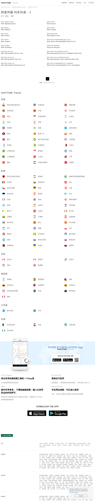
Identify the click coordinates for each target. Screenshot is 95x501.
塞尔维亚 (50, 464)
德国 (43, 461)
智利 (63, 466)
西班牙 (56, 461)
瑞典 (54, 464)
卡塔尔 (53, 457)
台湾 (83, 457)
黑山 (72, 462)
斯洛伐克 (65, 464)
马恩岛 (43, 462)
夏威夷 (49, 466)
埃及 (68, 467)
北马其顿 (77, 462)
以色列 (86, 454)
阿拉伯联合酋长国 (43, 454)
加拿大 (85, 464)
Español (65, 445)
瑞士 (86, 459)
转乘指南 (64, 2)
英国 (67, 461)
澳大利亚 (53, 467)
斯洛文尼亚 (59, 464)
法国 (63, 461)
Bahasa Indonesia (82, 443)
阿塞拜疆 (57, 454)
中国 (67, 454)
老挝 (64, 456)
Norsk (82, 445)
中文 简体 (57, 443)
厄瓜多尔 (79, 466)
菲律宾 (43, 457)
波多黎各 (73, 466)
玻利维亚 (58, 466)
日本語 (41, 443)
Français (54, 445)
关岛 (57, 467)
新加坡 (64, 457)
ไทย (66, 443)
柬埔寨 (50, 456)
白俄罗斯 (71, 464)
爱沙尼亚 (51, 461)
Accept (81, 496)
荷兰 (81, 462)
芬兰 (60, 461)
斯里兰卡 (69, 456)
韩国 (54, 456)
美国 (45, 466)
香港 (76, 454)
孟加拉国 (62, 454)
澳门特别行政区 (83, 456)
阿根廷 (53, 466)
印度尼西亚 (81, 454)
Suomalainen (76, 445)
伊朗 (43, 456)
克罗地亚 (86, 461)
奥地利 (60, 459)
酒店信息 (71, 2)
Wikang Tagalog (47, 445)
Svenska (87, 445)
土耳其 (79, 457)
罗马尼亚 (44, 464)
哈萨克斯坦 (59, 456)
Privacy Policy (73, 492)
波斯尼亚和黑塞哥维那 (68, 459)
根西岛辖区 (72, 461)
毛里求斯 (72, 467)
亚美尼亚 (51, 454)
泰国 (69, 457)
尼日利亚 (78, 467)
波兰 (88, 462)
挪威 (85, 462)
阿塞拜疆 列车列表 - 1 (16, 12)
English (46, 443)
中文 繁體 (51, 443)
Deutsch (60, 445)
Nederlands (42, 446)
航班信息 (78, 2)
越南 (87, 457)
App (85, 2)
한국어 (62, 443)
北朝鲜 (45, 459)
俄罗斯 (80, 464)
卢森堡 (57, 462)
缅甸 (74, 456)
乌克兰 (76, 464)
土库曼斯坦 (74, 457)
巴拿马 (41, 466)
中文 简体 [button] (91, 2)
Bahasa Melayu (72, 443)
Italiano (70, 445)
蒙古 (77, 456)
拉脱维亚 (62, 462)
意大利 (48, 462)
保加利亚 (81, 459)
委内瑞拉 (44, 467)
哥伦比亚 (68, 466)
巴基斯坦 (48, 457)
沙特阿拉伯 (59, 457)
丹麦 (46, 461)
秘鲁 (49, 467)
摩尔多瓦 (68, 462)
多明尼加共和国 (86, 466)
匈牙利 (81, 461)
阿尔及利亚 (62, 467)
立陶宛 (52, 462)
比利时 (76, 459)
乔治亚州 (72, 454)
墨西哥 (89, 464)
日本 (46, 456)
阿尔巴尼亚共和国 (53, 459)
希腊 (77, 461)
